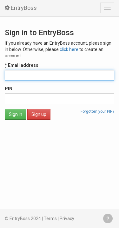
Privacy (67, 218)
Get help (108, 218)
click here (69, 49)
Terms (50, 218)
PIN (8, 88)
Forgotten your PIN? (97, 111)
